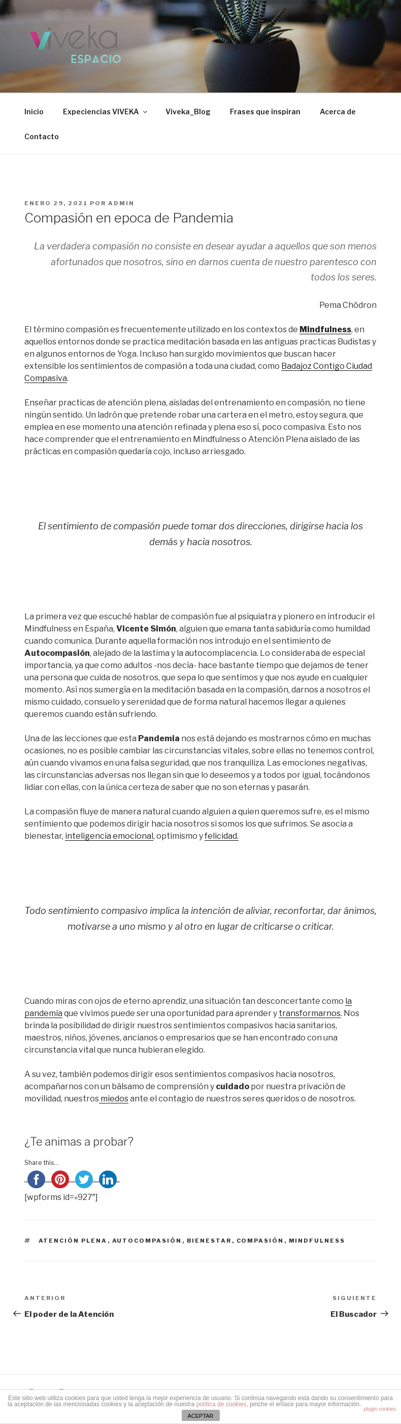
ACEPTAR (200, 1416)
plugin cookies (380, 1409)
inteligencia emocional (109, 836)
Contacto (41, 136)
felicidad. (222, 836)
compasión (260, 1240)
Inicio (34, 111)
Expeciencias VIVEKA (106, 111)
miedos (113, 1098)
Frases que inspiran (265, 111)
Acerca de (338, 111)
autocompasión (147, 1240)
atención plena (73, 1240)
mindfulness (317, 1240)
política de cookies (221, 1404)
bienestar (209, 1240)
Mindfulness (325, 329)
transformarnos (310, 1013)
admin (121, 203)
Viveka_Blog (188, 111)
